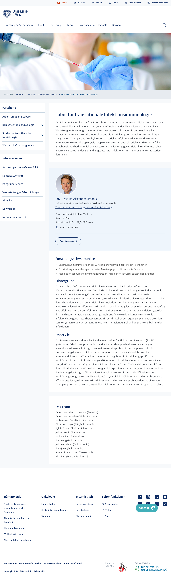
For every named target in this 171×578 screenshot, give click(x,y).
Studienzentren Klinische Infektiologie (16, 135)
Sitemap (60, 563)
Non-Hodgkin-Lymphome (17, 540)
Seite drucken (112, 504)
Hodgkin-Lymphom (14, 528)
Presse (115, 3)
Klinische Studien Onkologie (18, 124)
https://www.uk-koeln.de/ (16, 13)
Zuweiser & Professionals (93, 25)
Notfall (64, 3)
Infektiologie (82, 510)
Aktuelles (7, 200)
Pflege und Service (12, 183)
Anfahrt (99, 3)
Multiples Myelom (13, 534)
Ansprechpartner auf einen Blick (20, 167)
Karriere (116, 25)
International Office (160, 3)
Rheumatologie (84, 516)
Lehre (70, 25)
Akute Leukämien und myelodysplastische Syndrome (15, 508)
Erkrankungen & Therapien (18, 25)
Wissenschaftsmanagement (18, 145)
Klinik (41, 25)
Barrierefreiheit (74, 563)
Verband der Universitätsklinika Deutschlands (151, 569)
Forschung (56, 25)
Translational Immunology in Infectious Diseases (82, 207)
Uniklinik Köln (135, 3)
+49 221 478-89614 (69, 227)
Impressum (49, 563)
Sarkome (45, 516)
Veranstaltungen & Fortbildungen (21, 192)
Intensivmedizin (84, 504)
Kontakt (81, 3)
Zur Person (66, 241)
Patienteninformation (29, 563)
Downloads (8, 208)
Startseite (19, 94)
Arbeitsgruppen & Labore (47, 94)
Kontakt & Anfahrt (12, 175)
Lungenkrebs (48, 504)
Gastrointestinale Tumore (54, 510)
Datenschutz (10, 563)
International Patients (15, 217)
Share (108, 516)
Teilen (108, 510)
